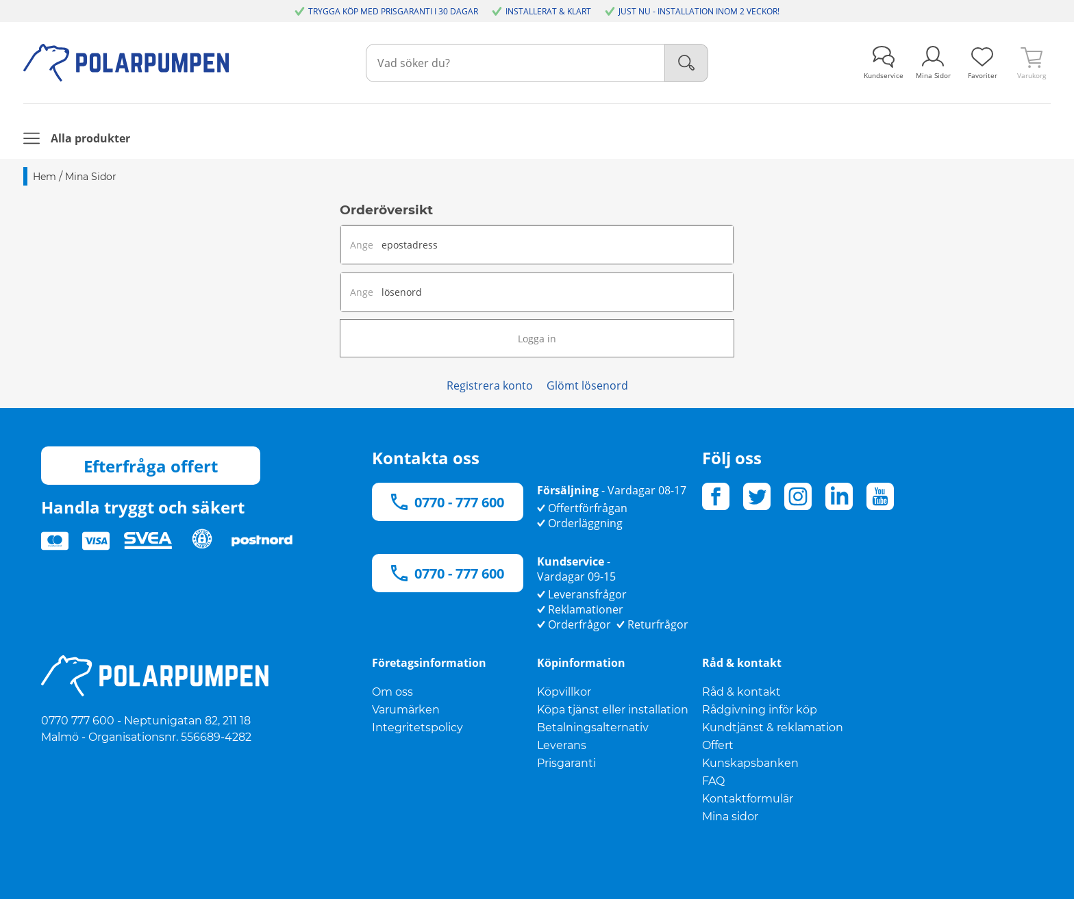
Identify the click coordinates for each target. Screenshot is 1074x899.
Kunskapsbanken (750, 763)
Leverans (561, 745)
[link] (982, 63)
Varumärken (406, 709)
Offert (718, 745)
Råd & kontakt (741, 691)
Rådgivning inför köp (759, 709)
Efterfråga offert (151, 466)
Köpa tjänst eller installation (612, 709)
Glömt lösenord (587, 385)
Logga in (537, 338)
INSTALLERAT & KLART (548, 11)
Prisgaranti (566, 763)
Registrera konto (490, 385)
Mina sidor (730, 816)
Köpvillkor (564, 691)
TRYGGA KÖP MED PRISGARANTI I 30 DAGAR (393, 11)
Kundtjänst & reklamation (772, 727)
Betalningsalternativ (593, 727)
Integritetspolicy (417, 727)
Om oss (392, 691)
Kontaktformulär (747, 798)
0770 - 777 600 (447, 502)
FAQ (713, 780)
